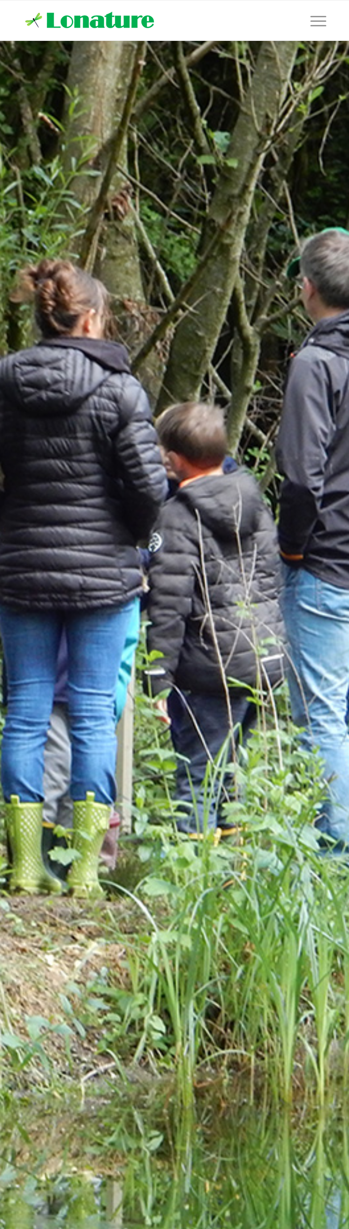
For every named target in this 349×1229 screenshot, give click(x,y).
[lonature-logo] (91, 20)
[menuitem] (316, 20)
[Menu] (316, 20)
